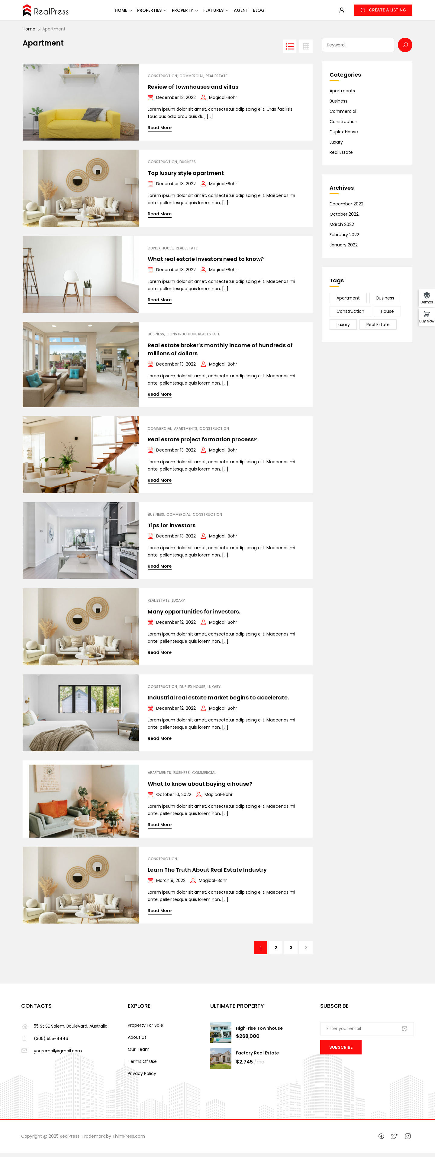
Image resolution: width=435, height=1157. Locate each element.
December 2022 (346, 208)
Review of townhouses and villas (193, 90)
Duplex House (160, 252)
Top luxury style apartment (186, 177)
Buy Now (426, 321)
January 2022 (344, 249)
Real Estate (216, 80)
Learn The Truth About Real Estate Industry (207, 873)
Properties (147, 13)
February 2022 (344, 239)
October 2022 (344, 218)
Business (187, 166)
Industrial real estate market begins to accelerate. (218, 701)
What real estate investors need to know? (206, 263)
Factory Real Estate (257, 1057)
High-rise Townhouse (259, 1032)
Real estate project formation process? (202, 443)
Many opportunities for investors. (194, 615)
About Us (137, 1041)
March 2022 (342, 228)
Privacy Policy (142, 1077)
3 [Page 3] (291, 952)
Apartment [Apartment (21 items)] (348, 302)
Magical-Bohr (223, 101)
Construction (162, 80)
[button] (383, 12)
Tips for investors (171, 529)
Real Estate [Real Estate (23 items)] (378, 328)
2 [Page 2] (276, 952)
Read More (160, 131)
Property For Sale (145, 1029)
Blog (286, 13)
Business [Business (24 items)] (385, 302)
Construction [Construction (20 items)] (350, 315)
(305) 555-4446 (44, 1042)
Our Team (139, 1053)
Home (111, 13)
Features (226, 13)
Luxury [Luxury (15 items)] (343, 328)
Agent (261, 13)
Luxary (178, 604)
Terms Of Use (142, 1065)
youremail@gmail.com (51, 1055)
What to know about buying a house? (200, 787)
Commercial (191, 80)
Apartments (185, 432)
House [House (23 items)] (387, 315)
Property (188, 13)
